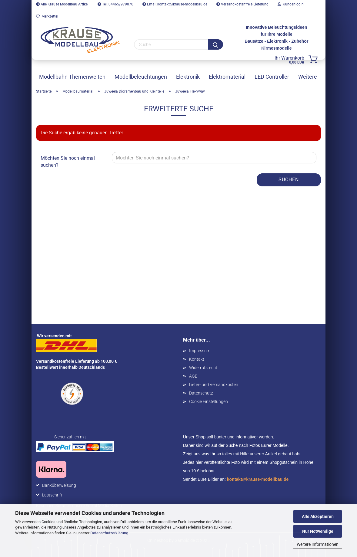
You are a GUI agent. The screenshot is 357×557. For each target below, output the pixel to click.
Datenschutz (201, 393)
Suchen (289, 179)
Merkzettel (47, 16)
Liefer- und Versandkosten (213, 384)
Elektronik (188, 77)
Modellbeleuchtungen (141, 77)
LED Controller (272, 77)
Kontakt (196, 359)
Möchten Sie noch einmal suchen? (68, 161)
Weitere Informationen (318, 544)
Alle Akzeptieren (318, 516)
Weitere (307, 77)
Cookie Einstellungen (208, 401)
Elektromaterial (227, 77)
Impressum (199, 350)
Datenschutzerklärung (109, 533)
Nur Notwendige (317, 531)
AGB (193, 376)
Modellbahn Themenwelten (72, 77)
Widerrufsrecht (203, 367)
